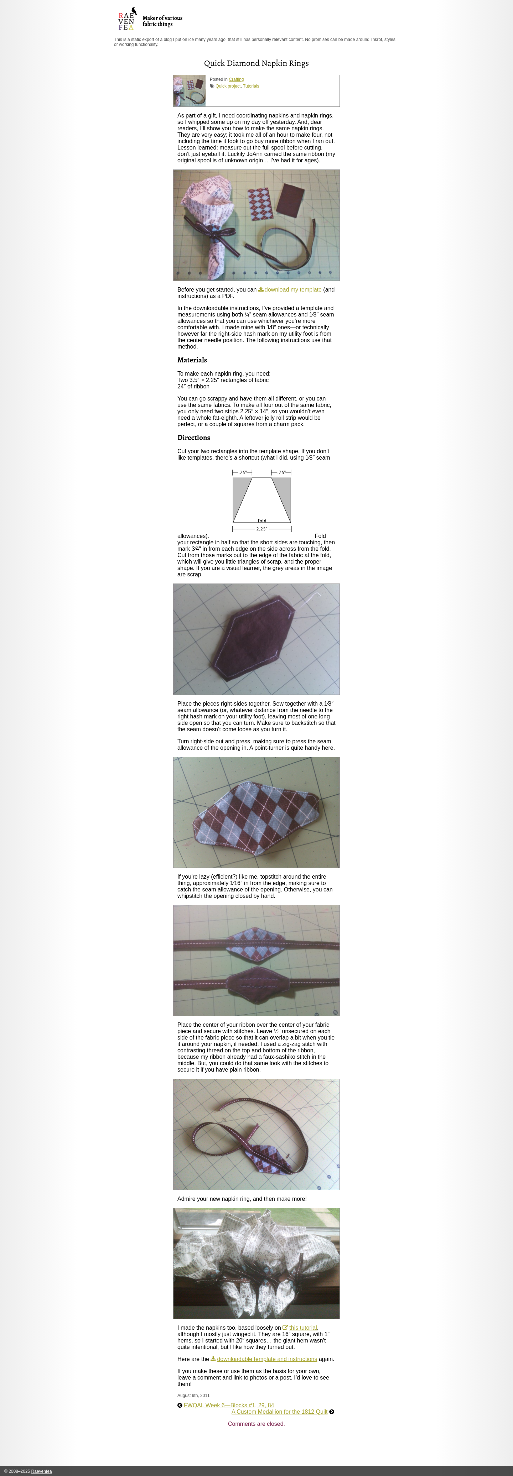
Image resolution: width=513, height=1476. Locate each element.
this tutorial (303, 1328)
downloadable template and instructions (267, 1359)
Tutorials (251, 86)
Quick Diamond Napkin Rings (256, 63)
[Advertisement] (307, 1449)
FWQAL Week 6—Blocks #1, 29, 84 (229, 1405)
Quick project (228, 86)
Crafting (236, 79)
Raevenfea (41, 1471)
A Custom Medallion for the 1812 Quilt (279, 1412)
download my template (293, 290)
